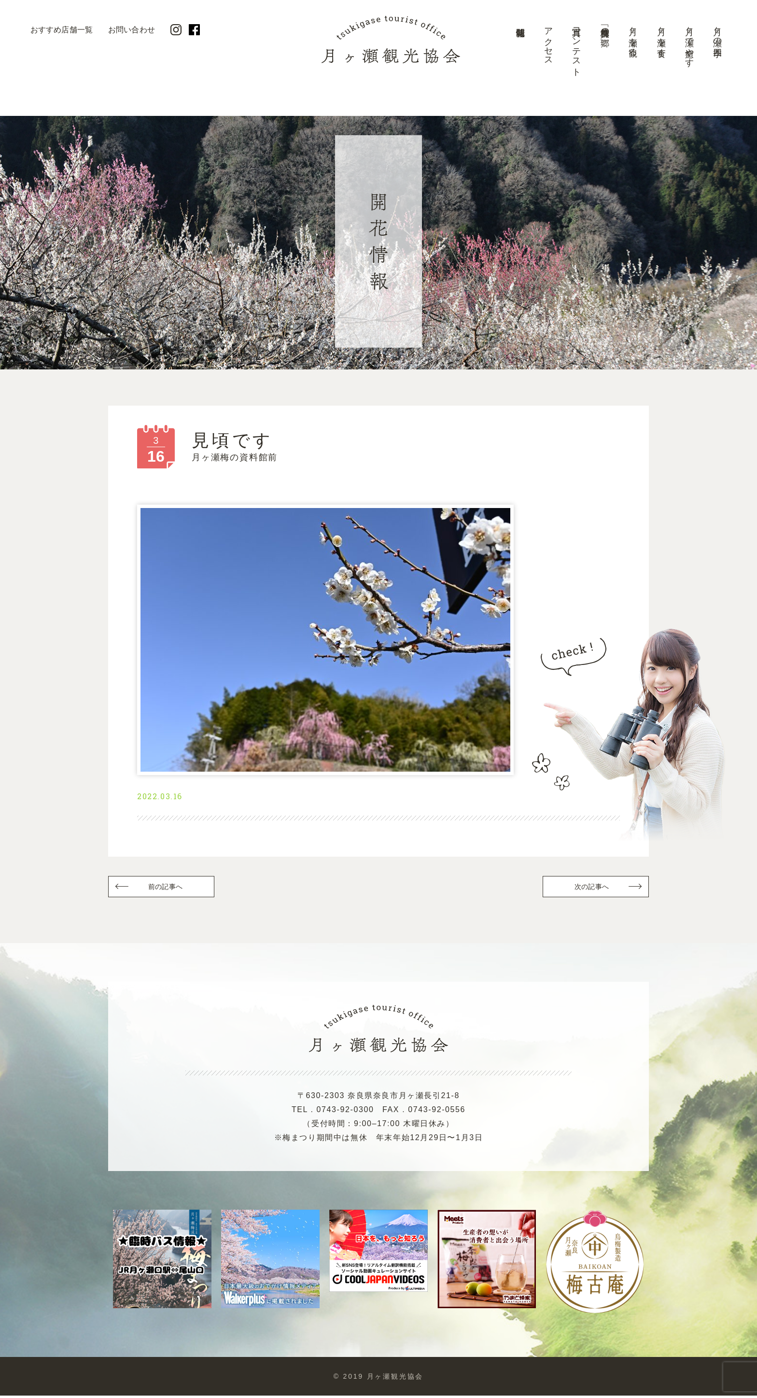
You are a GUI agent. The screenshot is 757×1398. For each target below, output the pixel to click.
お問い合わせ (131, 30)
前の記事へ (166, 888)
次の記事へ (591, 888)
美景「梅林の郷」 (605, 27)
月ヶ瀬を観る (633, 37)
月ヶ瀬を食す (661, 37)
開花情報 (520, 50)
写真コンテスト (576, 47)
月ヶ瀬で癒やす (689, 42)
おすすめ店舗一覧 (61, 30)
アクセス (548, 42)
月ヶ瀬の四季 (717, 32)
